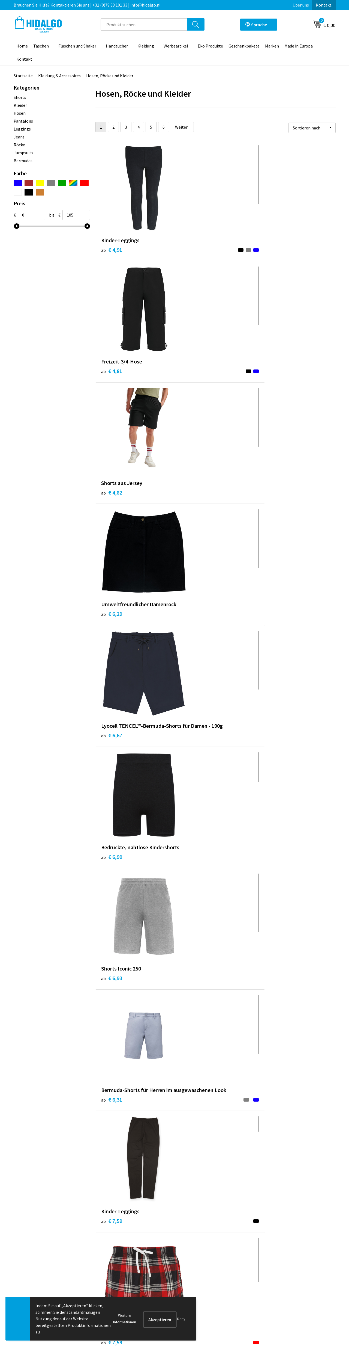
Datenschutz (273, 1245)
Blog (105, 1228)
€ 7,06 (271, 624)
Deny (181, 1318)
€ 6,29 (111, 376)
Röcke (19, 144)
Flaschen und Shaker (77, 46)
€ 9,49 (111, 768)
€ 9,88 (271, 904)
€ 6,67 (191, 376)
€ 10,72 (113, 1161)
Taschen (41, 46)
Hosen (20, 113)
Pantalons (23, 121)
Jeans (19, 137)
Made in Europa (298, 46)
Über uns (301, 5)
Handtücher (117, 46)
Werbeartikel (176, 46)
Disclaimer (271, 1253)
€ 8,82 (191, 752)
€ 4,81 (191, 248)
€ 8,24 (111, 1024)
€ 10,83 (193, 1161)
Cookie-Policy (274, 1237)
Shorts (20, 97)
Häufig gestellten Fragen (125, 1245)
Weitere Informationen (124, 1318)
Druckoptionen (115, 1253)
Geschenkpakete (244, 46)
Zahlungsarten (195, 1237)
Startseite (23, 75)
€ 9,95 (271, 1033)
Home (22, 46)
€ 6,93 (111, 496)
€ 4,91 (111, 248)
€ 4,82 (271, 248)
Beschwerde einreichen (202, 1253)
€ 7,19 (191, 632)
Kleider (20, 105)
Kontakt (324, 5)
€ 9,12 (111, 888)
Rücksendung (193, 1245)
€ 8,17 (191, 1033)
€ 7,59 (271, 496)
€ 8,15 (271, 1161)
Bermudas (23, 160)
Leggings (22, 129)
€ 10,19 (273, 752)
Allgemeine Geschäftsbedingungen (293, 1228)
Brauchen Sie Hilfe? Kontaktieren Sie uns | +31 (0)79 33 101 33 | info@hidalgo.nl (87, 5)
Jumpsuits (23, 152)
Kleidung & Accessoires (59, 75)
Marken (272, 46)
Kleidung (145, 46)
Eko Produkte (210, 46)
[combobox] (144, 24)
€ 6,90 (271, 376)
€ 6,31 (191, 504)
